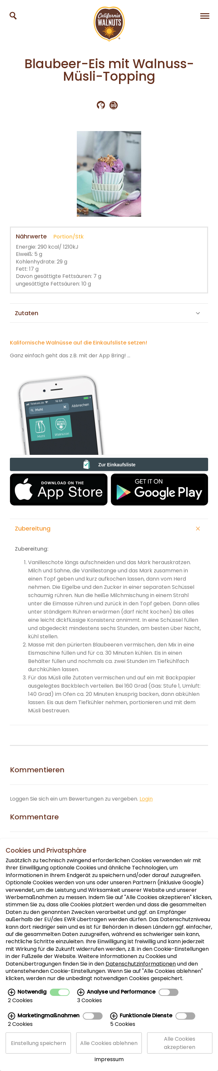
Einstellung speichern (38, 1055)
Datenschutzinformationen (141, 975)
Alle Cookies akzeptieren (179, 1055)
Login (146, 799)
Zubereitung (107, 528)
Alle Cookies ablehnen (109, 1055)
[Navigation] (205, 15)
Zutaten (107, 313)
